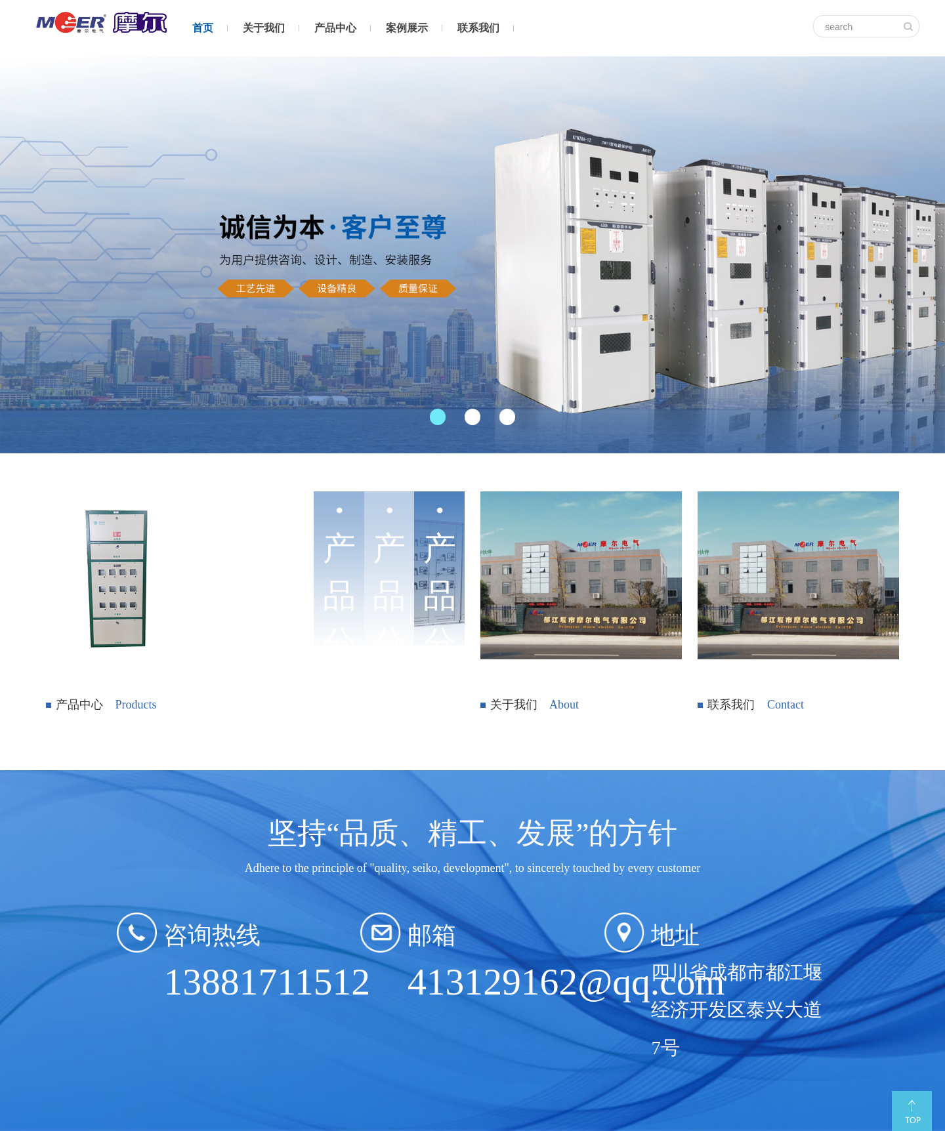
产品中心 (335, 27)
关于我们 (264, 27)
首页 (202, 27)
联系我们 (478, 27)
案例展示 (407, 27)
